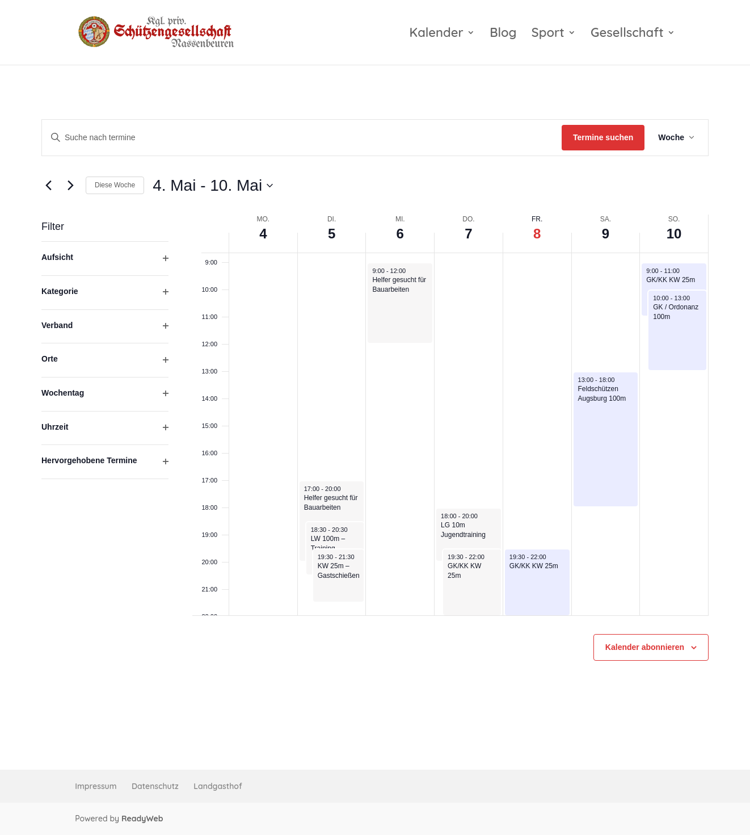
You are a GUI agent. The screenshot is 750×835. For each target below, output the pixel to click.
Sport (548, 34)
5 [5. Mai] (331, 233)
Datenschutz (155, 786)
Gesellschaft (627, 34)
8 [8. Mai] (537, 233)
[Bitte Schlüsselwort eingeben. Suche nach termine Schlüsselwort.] (302, 138)
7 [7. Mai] (468, 233)
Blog (503, 34)
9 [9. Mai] (605, 233)
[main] (375, 417)
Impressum (95, 786)
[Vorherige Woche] (48, 185)
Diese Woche (115, 185)
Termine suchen (603, 137)
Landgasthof (217, 786)
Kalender (437, 34)
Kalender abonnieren (644, 647)
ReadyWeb (142, 818)
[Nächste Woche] (70, 185)
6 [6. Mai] (400, 233)
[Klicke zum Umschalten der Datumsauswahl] (213, 185)
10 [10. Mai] (674, 233)
